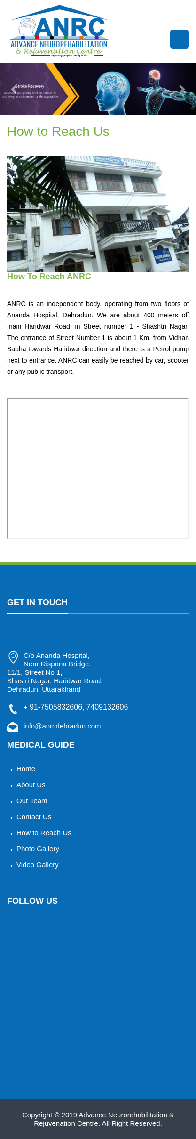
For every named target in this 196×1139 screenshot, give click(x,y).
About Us (31, 785)
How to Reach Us (43, 833)
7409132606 (107, 707)
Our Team (31, 801)
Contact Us (33, 817)
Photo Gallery (37, 849)
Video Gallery (37, 865)
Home (25, 769)
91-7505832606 (56, 707)
